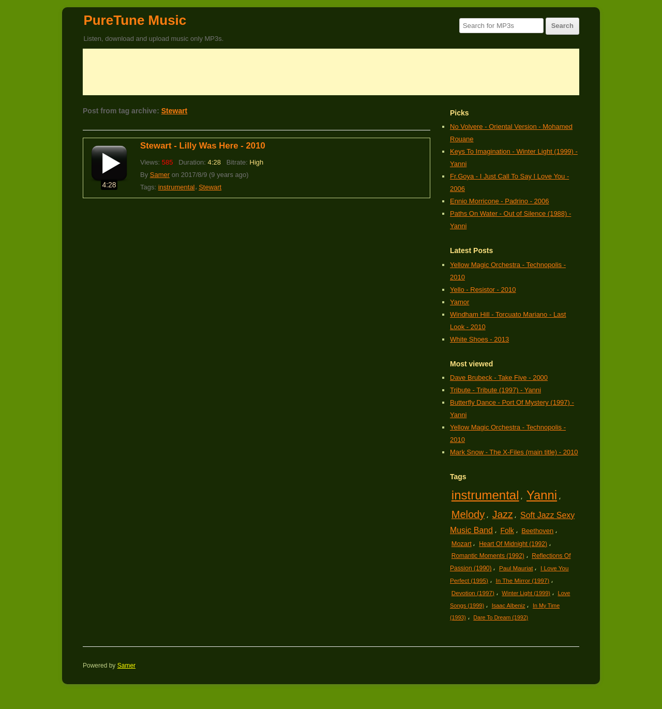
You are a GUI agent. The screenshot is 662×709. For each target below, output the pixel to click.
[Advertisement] (331, 72)
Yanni (541, 495)
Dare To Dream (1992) (500, 617)
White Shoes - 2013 (479, 339)
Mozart (462, 544)
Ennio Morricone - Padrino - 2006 (499, 201)
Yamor (459, 302)
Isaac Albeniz (508, 605)
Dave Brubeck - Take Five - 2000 (499, 377)
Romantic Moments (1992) (488, 555)
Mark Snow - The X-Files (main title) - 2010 (514, 452)
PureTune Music (134, 20)
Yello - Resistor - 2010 (483, 289)
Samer (160, 175)
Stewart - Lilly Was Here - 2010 (202, 146)
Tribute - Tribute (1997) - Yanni (495, 390)
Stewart (174, 111)
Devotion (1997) (473, 592)
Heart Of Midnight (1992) (513, 544)
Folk (507, 530)
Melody (468, 514)
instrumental (176, 187)
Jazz (502, 514)
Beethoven (537, 531)
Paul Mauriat (516, 568)
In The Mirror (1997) (522, 580)
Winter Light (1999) (526, 593)
